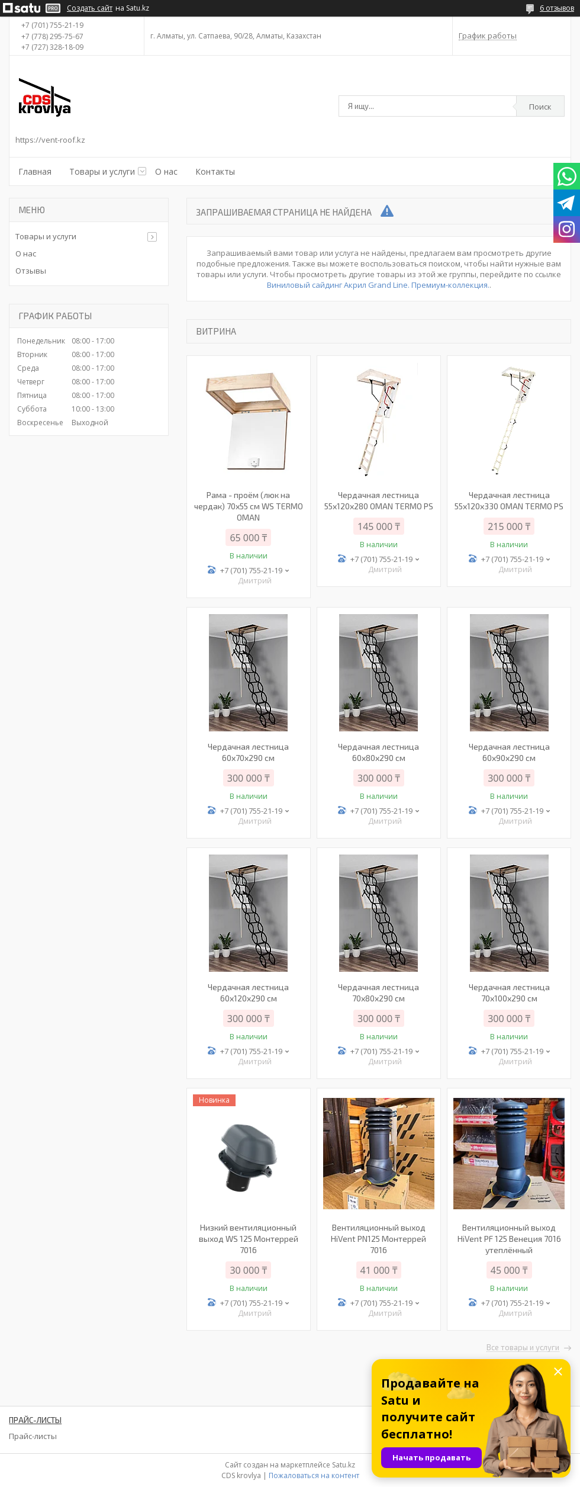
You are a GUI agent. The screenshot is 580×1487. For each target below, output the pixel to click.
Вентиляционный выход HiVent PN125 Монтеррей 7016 (378, 1238)
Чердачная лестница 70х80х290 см (378, 992)
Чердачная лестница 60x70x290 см (248, 752)
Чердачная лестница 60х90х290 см (509, 752)
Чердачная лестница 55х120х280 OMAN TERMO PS (378, 500)
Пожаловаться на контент (314, 1475)
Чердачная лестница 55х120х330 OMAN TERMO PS (509, 500)
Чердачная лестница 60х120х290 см (248, 992)
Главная (34, 171)
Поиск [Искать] (540, 106)
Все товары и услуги (522, 1348)
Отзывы (30, 270)
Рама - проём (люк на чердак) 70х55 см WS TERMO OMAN (248, 506)
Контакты (215, 171)
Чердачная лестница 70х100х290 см (509, 992)
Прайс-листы (33, 1436)
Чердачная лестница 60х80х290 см (378, 752)
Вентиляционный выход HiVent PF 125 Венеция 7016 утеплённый (509, 1238)
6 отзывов (557, 8)
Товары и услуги (102, 171)
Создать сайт (89, 8)
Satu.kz (343, 1465)
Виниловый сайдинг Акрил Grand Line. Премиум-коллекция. (378, 285)
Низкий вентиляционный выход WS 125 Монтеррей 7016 (248, 1238)
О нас (166, 171)
